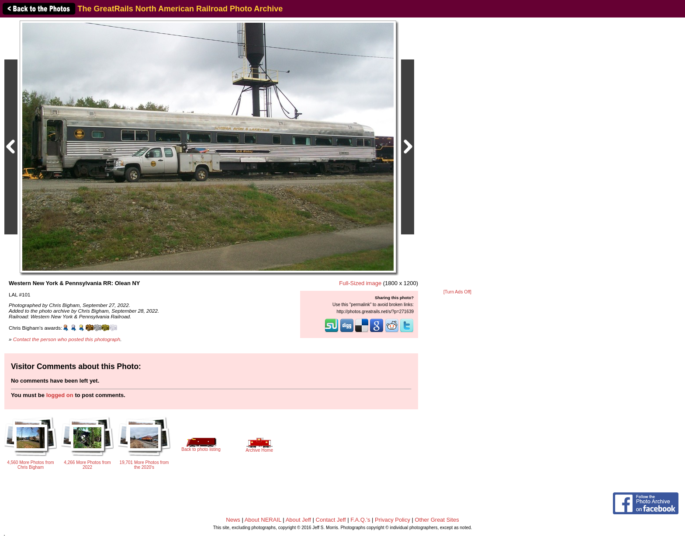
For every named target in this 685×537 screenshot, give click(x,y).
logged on (59, 395)
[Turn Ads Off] (457, 291)
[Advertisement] (457, 154)
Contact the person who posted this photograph (67, 339)
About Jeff (298, 519)
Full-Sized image (360, 283)
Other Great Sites (437, 519)
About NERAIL (263, 519)
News (233, 519)
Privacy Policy (392, 519)
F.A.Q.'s (360, 519)
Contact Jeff (331, 519)
